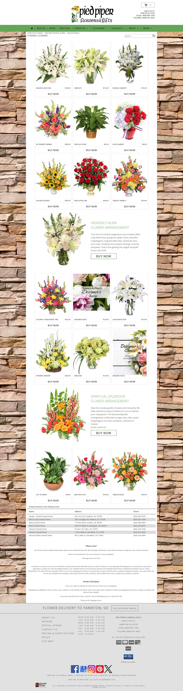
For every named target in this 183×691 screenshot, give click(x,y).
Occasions (100, 28)
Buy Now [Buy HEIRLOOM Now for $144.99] (91, 381)
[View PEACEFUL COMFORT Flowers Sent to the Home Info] (129, 63)
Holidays (118, 28)
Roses (52, 28)
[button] (148, 5)
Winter (41, 28)
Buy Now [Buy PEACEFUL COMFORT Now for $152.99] (129, 93)
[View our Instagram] (91, 672)
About (134, 28)
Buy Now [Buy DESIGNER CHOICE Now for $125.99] (91, 325)
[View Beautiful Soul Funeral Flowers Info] (91, 471)
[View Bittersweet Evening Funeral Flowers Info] (53, 121)
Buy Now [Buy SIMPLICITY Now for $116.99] (91, 93)
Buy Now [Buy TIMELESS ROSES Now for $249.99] (129, 500)
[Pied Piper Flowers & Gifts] (92, 14)
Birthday (65, 28)
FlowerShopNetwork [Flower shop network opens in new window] (93, 686)
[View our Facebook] (75, 672)
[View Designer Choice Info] (91, 292)
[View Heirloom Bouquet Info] (91, 352)
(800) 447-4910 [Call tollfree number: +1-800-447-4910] (148, 18)
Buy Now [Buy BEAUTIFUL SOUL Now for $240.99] (91, 500)
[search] (154, 35)
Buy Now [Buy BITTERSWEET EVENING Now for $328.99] (53, 150)
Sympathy (81, 28)
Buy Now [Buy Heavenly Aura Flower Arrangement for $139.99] (103, 256)
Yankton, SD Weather (78, 679)
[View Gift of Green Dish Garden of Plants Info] (53, 471)
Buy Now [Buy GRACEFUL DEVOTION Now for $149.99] (53, 93)
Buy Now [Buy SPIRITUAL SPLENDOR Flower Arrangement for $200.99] (103, 433)
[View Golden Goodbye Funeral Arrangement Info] (53, 177)
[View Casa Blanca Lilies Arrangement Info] (129, 296)
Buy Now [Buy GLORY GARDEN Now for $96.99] (129, 150)
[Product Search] (138, 36)
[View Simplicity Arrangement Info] (91, 64)
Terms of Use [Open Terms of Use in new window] (99, 687)
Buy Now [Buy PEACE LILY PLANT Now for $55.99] (91, 150)
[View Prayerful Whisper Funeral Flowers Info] (53, 352)
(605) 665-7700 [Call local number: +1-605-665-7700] (148, 15)
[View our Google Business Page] (83, 672)
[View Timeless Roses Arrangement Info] (129, 471)
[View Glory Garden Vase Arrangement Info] (129, 121)
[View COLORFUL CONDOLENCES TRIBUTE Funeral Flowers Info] (53, 296)
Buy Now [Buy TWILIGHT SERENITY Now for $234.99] (129, 206)
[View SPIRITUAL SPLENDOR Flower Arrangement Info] (65, 415)
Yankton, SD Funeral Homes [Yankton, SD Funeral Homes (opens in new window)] (60, 675)
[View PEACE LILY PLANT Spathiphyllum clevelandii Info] (91, 121)
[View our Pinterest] (100, 672)
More (147, 28)
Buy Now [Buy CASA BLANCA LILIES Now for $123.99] (129, 325)
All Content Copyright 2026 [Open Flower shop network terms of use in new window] (67, 686)
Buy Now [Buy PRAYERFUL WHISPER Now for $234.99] (53, 381)
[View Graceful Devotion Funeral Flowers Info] (53, 64)
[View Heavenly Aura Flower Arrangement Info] (65, 239)
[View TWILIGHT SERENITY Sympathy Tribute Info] (129, 177)
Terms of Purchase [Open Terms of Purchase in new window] (134, 686)
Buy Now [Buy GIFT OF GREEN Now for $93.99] (53, 500)
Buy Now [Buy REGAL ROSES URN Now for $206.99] (91, 206)
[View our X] (108, 672)
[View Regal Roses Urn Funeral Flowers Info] (91, 177)
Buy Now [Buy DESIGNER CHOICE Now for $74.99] (129, 381)
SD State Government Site (102, 679)
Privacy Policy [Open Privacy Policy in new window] (114, 686)
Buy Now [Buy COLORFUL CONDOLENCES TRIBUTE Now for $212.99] (53, 325)
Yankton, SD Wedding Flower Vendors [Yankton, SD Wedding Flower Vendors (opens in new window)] (117, 675)
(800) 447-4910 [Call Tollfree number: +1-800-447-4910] (133, 631)
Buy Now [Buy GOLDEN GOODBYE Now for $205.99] (53, 206)
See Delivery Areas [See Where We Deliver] (124, 608)
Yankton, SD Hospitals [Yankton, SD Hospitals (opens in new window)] (86, 675)
